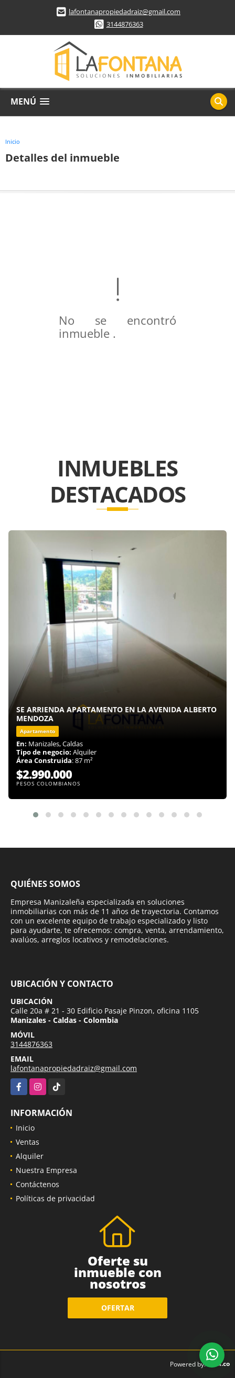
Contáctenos (37, 1184)
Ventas (27, 1142)
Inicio (12, 141)
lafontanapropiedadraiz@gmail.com (124, 11)
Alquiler (30, 1156)
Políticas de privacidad (55, 1198)
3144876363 (124, 24)
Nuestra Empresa (46, 1170)
